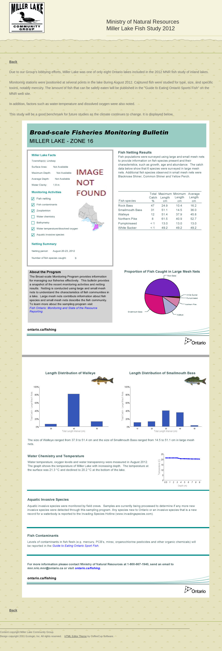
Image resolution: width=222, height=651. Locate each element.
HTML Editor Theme (75, 636)
